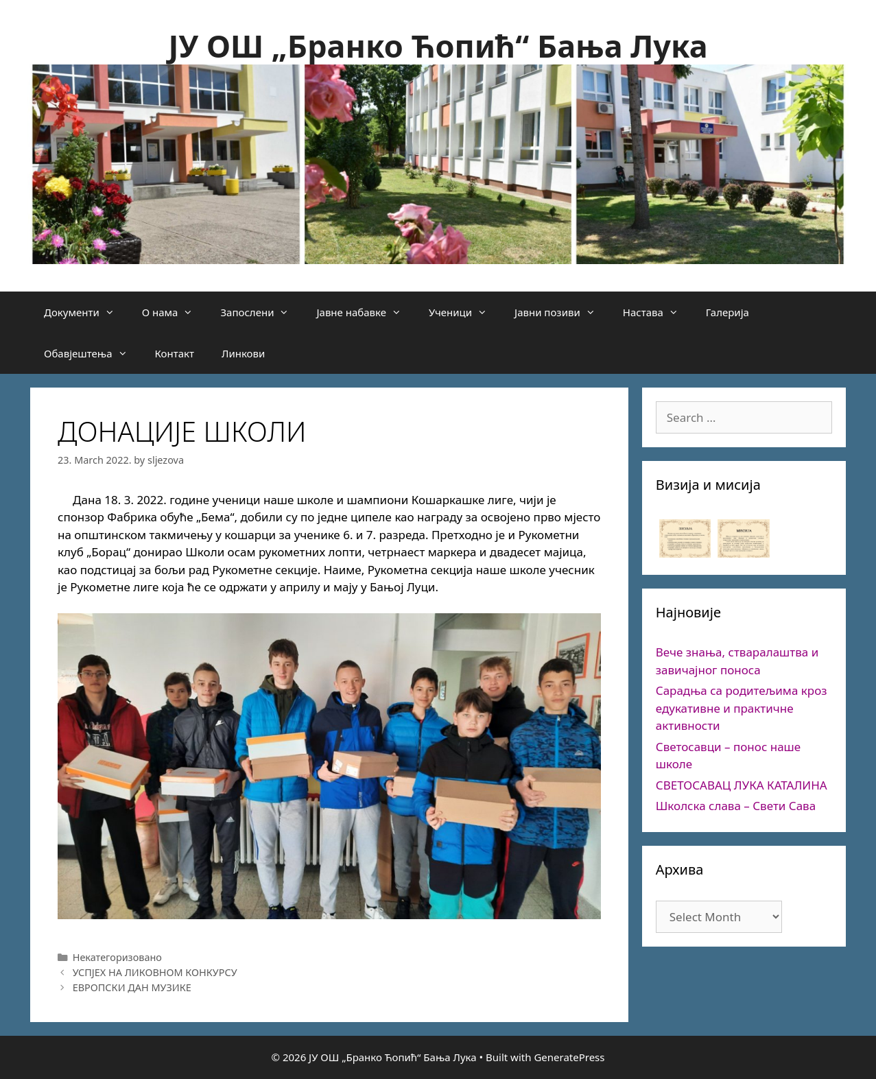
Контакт (174, 353)
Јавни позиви (561, 312)
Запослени (261, 312)
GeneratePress (569, 1057)
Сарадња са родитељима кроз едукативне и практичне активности (741, 708)
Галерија (727, 312)
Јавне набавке (365, 312)
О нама (174, 312)
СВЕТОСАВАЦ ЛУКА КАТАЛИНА (741, 785)
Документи (86, 312)
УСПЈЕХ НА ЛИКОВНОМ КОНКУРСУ (155, 972)
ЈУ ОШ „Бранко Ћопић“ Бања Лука (437, 46)
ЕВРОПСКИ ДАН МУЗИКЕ (132, 987)
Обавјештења (92, 353)
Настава (657, 312)
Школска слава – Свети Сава (736, 806)
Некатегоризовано (117, 957)
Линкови (243, 353)
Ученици (465, 312)
